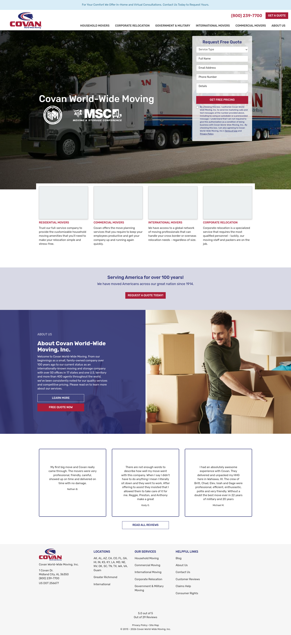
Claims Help (183, 586)
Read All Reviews (145, 525)
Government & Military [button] (172, 25)
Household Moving (147, 558)
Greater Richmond (105, 577)
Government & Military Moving (149, 588)
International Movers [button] (213, 25)
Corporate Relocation (148, 579)
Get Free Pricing (222, 99)
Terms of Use (231, 131)
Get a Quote (277, 15)
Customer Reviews (188, 579)
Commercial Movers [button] (250, 25)
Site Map (154, 625)
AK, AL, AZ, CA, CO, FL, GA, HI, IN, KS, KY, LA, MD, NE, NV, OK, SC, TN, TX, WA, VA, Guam (111, 564)
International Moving (148, 572)
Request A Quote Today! (145, 295)
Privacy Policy (206, 134)
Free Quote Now (61, 407)
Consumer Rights (187, 593)
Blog (178, 558)
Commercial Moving (147, 565)
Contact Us (183, 572)
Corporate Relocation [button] (132, 25)
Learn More (61, 398)
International (102, 584)
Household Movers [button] (95, 25)
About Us (182, 565)
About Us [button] (278, 25)
